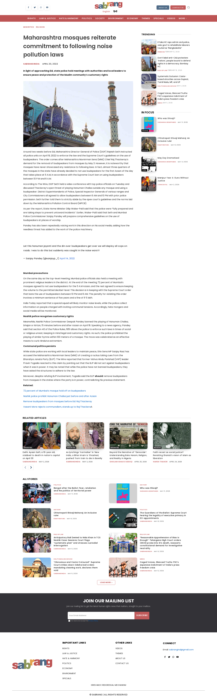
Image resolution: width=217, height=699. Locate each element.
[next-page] (31, 467)
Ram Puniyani (163, 145)
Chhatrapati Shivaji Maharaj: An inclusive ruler (75, 514)
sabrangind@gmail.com (181, 649)
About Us (163, 7)
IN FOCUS (147, 112)
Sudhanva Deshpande (167, 122)
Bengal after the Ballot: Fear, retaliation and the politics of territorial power (75, 489)
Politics (57, 485)
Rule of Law (162, 70)
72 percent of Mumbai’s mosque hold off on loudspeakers (54, 390)
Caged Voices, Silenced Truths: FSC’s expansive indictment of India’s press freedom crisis (172, 96)
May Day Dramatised (168, 158)
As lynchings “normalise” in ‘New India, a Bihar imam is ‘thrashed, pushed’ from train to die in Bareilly (84, 455)
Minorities (29, 27)
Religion (40, 27)
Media (160, 103)
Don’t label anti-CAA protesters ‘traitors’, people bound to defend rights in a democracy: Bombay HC (174, 62)
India (144, 170)
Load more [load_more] (106, 582)
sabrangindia (30, 462)
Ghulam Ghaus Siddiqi (121, 462)
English (106, 11)
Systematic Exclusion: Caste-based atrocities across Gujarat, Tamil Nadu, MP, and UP (173, 79)
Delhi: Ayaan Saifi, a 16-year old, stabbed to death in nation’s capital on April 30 (41, 455)
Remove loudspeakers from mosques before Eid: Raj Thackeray (57, 401)
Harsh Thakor (160, 462)
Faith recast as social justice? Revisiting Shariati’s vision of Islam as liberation (172, 455)
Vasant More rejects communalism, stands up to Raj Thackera (57, 406)
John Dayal (162, 185)
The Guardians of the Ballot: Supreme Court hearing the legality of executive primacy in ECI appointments (163, 515)
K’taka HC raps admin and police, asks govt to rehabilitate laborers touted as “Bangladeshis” (173, 45)
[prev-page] (25, 467)
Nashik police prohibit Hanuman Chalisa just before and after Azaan (60, 396)
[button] (188, 7)
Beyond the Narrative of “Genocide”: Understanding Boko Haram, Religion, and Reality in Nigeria (128, 455)
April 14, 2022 (67, 258)
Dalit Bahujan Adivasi (167, 86)
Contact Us (178, 7)
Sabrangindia (31, 63)
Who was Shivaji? (166, 118)
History (145, 130)
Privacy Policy (93, 621)
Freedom (161, 52)
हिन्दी (115, 11)
